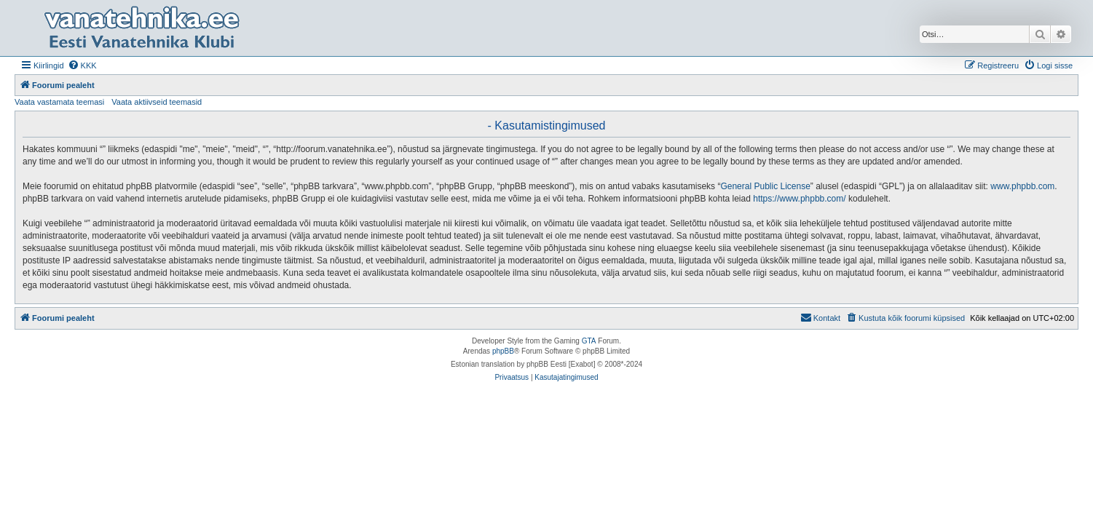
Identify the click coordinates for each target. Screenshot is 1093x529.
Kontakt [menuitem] (820, 317)
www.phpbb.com (1022, 186)
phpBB (503, 351)
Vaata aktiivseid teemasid (156, 102)
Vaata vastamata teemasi (59, 102)
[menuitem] (82, 65)
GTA (589, 341)
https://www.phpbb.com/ (799, 199)
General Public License (765, 186)
